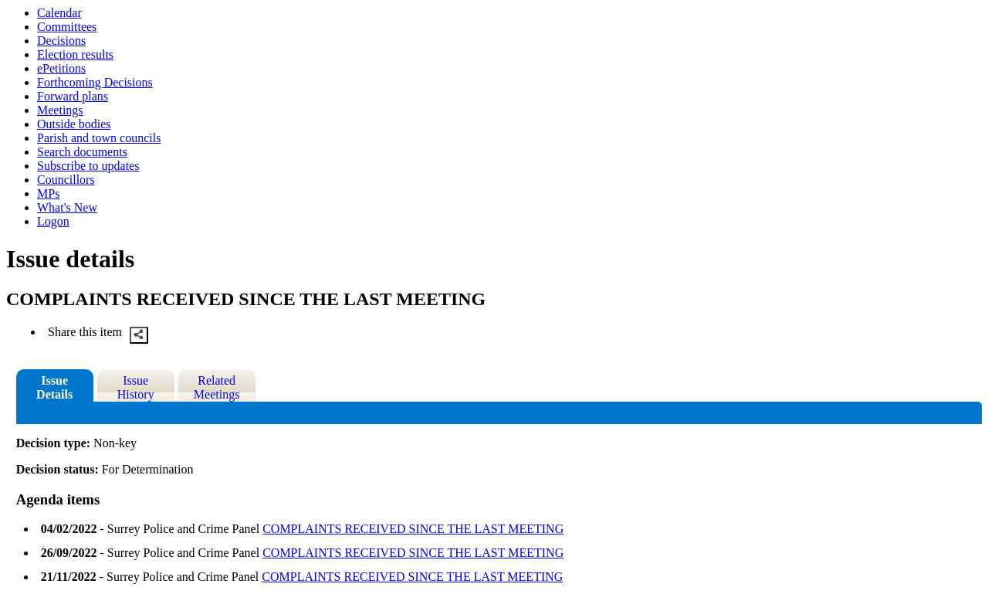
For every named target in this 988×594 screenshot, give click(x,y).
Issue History (135, 387)
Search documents (82, 151)
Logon (53, 221)
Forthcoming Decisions (95, 82)
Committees (66, 26)
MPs (48, 193)
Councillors (66, 179)
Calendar (59, 12)
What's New (67, 207)
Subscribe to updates (88, 165)
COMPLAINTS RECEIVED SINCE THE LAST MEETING (412, 528)
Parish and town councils (99, 137)
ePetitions (61, 68)
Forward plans (72, 96)
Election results (75, 54)
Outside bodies (74, 124)
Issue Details (54, 387)
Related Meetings (217, 387)
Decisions (61, 40)
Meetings (60, 110)
